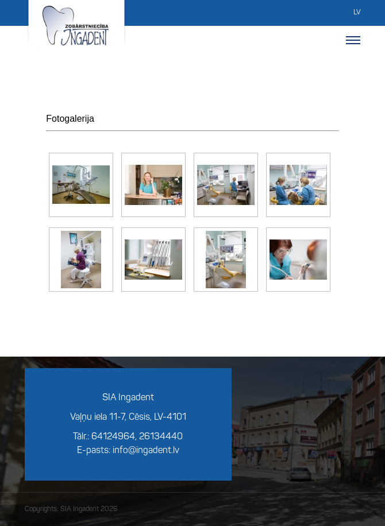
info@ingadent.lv (146, 450)
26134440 (161, 437)
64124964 (113, 437)
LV (356, 12)
